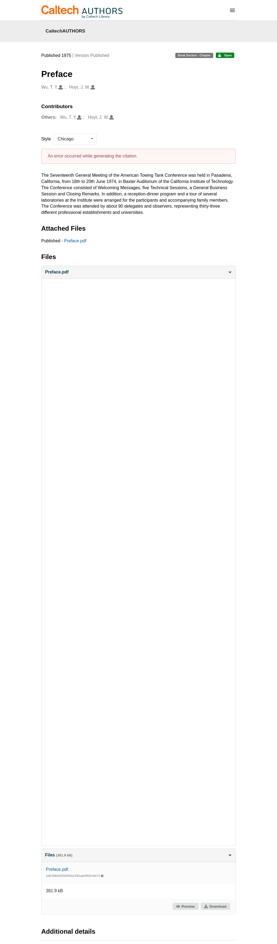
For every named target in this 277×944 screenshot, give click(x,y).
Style (46, 139)
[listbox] (75, 139)
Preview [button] (185, 906)
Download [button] (215, 906)
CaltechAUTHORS (65, 31)
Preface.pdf (75, 241)
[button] (138, 272)
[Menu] (232, 10)
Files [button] (138, 855)
